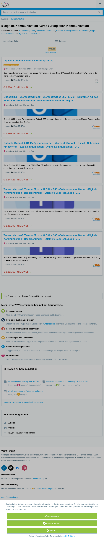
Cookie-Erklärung (68, 536)
